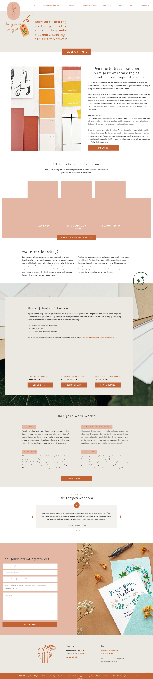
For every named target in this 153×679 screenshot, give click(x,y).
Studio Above (107, 676)
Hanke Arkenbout (130, 676)
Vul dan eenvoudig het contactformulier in (98, 337)
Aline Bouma (120, 676)
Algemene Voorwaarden (109, 650)
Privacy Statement (107, 653)
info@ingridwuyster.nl (78, 653)
